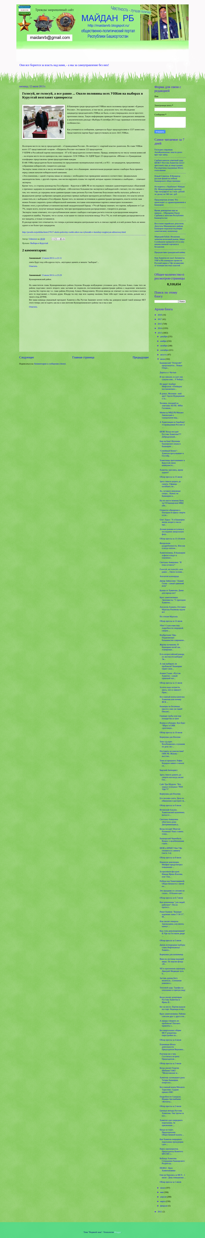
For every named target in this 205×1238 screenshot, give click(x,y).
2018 (160, 315)
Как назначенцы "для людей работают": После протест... (172, 904)
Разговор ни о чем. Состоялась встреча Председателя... (169, 1056)
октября (164, 345)
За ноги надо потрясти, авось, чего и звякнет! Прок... (170, 689)
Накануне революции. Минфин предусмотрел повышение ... (171, 864)
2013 (160, 333)
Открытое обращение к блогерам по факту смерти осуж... (172, 512)
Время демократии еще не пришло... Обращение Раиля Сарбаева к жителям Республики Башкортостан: (169, 214)
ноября (163, 341)
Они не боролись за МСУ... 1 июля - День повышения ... (173, 1176)
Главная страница (83, 357)
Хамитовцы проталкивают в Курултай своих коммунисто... (172, 462)
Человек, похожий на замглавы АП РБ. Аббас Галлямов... (171, 405)
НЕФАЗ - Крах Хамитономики (167, 1169)
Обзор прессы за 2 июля (170, 1106)
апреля (163, 1197)
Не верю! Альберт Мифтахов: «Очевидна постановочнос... (171, 386)
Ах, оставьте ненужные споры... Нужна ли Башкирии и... (170, 493)
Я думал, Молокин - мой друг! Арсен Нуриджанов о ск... (172, 396)
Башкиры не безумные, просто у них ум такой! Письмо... (171, 709)
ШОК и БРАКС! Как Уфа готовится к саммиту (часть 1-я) (171, 850)
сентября (164, 350)
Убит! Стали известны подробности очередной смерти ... (171, 628)
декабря (164, 336)
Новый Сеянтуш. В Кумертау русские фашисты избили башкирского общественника (167, 178)
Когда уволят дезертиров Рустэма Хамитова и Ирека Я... (171, 999)
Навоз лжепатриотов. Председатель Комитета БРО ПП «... (171, 1151)
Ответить (33, 266)
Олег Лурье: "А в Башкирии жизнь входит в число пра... (172, 522)
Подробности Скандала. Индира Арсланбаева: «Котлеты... (170, 1099)
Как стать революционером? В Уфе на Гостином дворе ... (172, 933)
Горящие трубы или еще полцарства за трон (170, 717)
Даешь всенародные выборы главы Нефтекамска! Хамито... (172, 947)
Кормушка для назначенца (171, 954)
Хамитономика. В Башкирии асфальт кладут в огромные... (172, 555)
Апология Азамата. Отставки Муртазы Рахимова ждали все (173, 609)
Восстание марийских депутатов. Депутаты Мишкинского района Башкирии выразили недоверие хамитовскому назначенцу (169, 227)
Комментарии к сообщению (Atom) (50, 364)
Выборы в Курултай (39, 243)
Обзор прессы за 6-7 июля (171, 898)
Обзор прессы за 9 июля (170, 805)
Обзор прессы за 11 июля (171, 683)
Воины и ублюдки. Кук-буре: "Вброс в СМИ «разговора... (172, 725)
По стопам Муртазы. (169, 616)
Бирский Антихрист (169, 770)
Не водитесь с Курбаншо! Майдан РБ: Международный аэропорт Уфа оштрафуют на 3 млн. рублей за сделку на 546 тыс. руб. (169, 190)
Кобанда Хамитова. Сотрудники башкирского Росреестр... (172, 1161)
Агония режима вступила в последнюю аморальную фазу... (172, 531)
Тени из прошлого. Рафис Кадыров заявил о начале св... (172, 763)
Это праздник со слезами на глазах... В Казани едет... (172, 892)
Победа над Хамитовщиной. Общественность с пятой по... (172, 883)
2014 (160, 328)
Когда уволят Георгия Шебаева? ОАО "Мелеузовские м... (169, 1070)
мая (162, 1192)
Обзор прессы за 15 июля (171, 477)
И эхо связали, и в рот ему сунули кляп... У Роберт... (172, 378)
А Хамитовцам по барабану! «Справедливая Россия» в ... (172, 424)
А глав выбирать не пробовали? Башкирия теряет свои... (171, 666)
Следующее (26, 357)
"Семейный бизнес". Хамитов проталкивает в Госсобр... (172, 453)
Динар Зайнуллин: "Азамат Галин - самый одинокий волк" (172, 583)
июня (162, 1188)
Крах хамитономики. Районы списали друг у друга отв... (173, 1015)
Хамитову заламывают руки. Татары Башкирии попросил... (172, 1080)
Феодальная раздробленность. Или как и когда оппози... (172, 545)
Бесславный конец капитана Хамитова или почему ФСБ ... (172, 699)
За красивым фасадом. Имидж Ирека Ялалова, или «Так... (171, 874)
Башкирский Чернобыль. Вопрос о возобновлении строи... (172, 841)
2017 (160, 319)
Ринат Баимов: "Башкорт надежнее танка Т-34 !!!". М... (172, 914)
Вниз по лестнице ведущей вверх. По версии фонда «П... (172, 961)
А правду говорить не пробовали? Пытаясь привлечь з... (170, 1023)
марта (163, 1201)
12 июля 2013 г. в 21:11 (52, 258)
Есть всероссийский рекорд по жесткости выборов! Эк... (172, 656)
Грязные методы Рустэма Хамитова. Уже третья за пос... (172, 1113)
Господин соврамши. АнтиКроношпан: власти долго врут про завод (168, 152)
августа (163, 354)
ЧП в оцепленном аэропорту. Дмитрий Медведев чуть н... (172, 971)
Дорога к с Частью (168, 372)
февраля (164, 1206)
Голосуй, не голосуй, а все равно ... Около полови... (172, 570)
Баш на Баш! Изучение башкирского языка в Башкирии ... (170, 443)
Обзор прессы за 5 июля (170, 940)
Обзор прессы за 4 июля (170, 1040)
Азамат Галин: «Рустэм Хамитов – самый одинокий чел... (170, 675)
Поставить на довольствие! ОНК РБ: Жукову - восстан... (172, 753)
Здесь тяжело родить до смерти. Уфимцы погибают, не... (170, 484)
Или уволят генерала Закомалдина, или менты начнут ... (172, 923)
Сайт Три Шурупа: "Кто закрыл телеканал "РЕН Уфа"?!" (171, 786)
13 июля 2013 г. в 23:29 (52, 275)
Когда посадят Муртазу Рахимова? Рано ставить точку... (171, 831)
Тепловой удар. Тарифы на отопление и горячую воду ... (172, 990)
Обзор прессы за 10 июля (171, 732)
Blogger (117, 1232)
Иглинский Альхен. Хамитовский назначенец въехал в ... (172, 812)
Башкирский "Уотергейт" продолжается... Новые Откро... (171, 365)
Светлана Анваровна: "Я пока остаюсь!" (171, 563)
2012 (160, 1211)
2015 (160, 324)
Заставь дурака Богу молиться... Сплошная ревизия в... (171, 980)
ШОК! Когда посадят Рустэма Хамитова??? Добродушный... (170, 434)
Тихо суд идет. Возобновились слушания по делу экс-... (172, 744)
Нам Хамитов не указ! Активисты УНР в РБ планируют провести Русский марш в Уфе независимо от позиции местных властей (169, 262)
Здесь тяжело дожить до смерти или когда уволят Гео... (172, 777)
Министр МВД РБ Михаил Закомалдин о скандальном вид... (172, 415)
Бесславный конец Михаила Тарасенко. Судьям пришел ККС (172, 1089)
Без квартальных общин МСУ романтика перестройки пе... (170, 1032)
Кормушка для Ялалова (170, 737)
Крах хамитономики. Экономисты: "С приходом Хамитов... (172, 600)
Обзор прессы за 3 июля (170, 1063)
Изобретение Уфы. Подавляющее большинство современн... (172, 637)
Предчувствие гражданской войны (169, 252)
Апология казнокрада (169, 576)
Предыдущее (141, 357)
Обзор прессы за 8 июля (170, 857)
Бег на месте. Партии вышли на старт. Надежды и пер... (172, 1008)
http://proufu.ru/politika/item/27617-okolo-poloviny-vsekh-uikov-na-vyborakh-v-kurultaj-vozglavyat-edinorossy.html (74, 232)
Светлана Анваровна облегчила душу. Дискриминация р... (169, 821)
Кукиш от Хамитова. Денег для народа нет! (172, 591)
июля (162, 359)
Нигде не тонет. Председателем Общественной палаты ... (172, 1132)
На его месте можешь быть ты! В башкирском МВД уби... (172, 503)
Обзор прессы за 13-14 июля (172, 538)
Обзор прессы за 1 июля (170, 1182)
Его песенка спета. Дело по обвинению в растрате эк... (173, 799)
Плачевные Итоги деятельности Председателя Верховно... (172, 1047)
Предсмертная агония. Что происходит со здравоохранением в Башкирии (170, 202)
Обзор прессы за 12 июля (171, 621)
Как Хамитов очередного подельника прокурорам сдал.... (171, 1141)
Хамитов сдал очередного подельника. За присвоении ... (171, 1122)
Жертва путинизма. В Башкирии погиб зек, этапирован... (170, 647)
